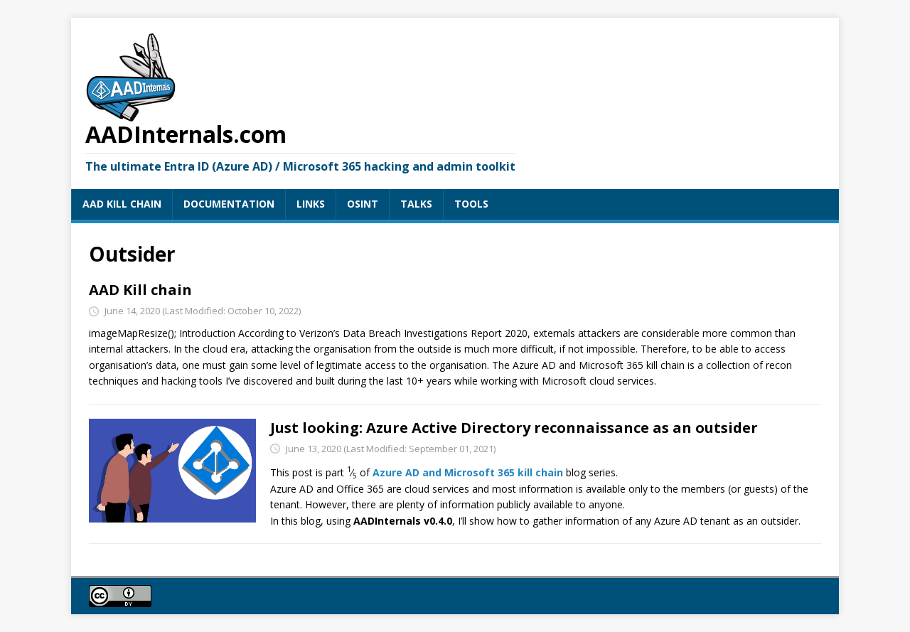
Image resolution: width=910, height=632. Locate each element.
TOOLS (471, 203)
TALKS (416, 203)
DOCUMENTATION (228, 203)
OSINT (362, 203)
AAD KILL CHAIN (121, 203)
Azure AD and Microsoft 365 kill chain (468, 471)
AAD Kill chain (140, 289)
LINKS (310, 203)
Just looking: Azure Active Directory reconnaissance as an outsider (514, 427)
